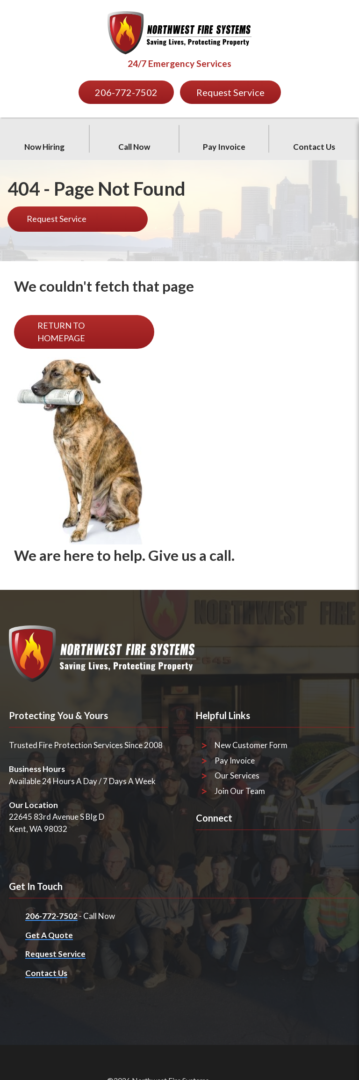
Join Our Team (240, 791)
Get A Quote (49, 935)
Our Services (237, 775)
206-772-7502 (51, 916)
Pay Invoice (235, 760)
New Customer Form (251, 745)
